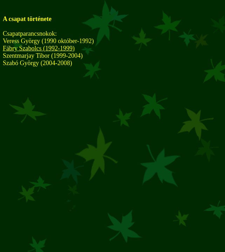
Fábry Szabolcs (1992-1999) (39, 48)
